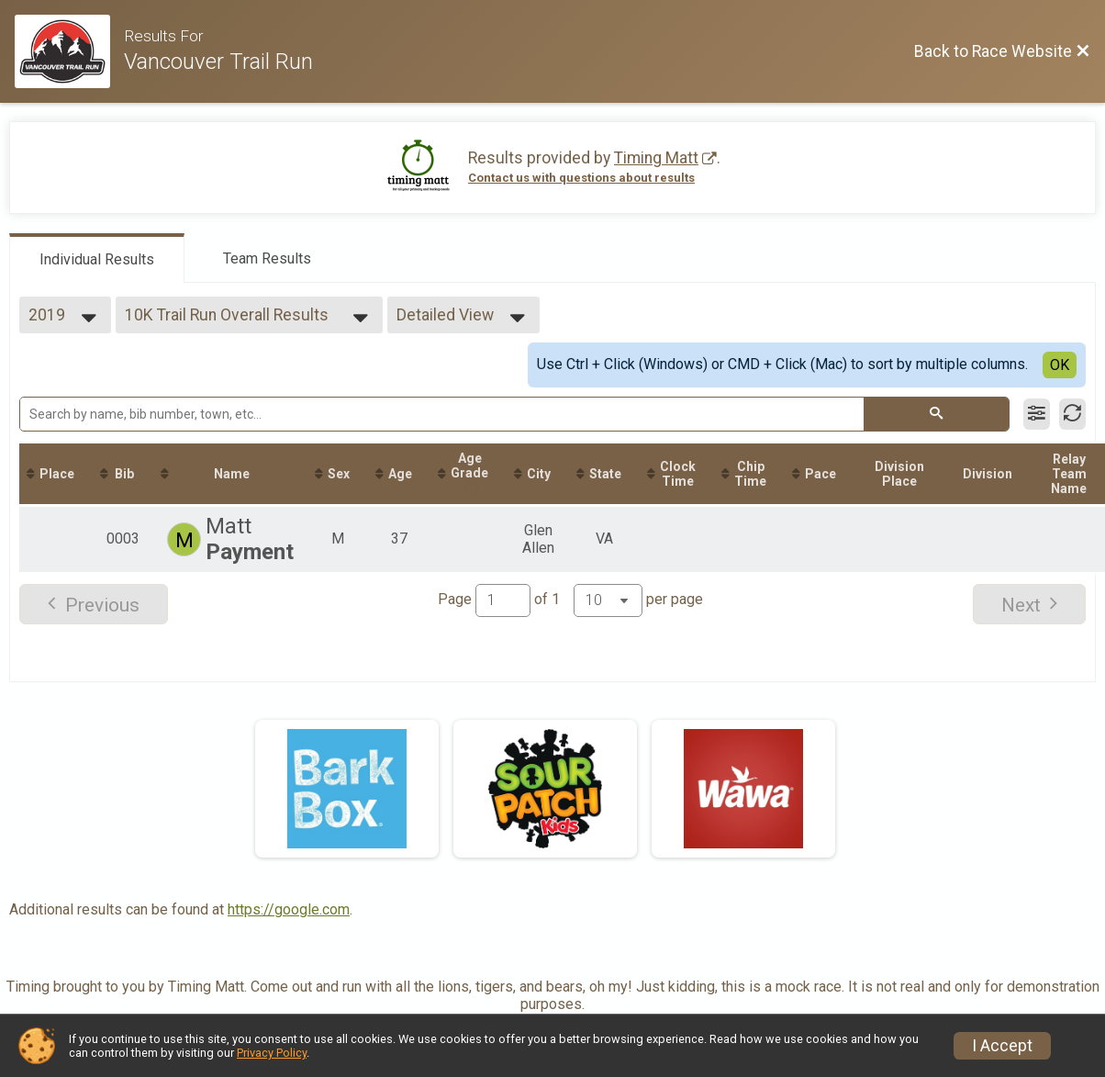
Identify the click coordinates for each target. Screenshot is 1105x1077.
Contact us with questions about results (581, 178)
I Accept (1002, 1046)
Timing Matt (656, 158)
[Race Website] (69, 51)
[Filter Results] (1036, 414)
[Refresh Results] (1072, 414)
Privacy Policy (272, 1053)
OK (1059, 365)
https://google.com (289, 909)
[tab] (96, 258)
